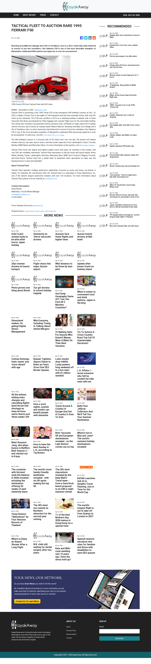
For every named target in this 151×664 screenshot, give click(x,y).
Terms (68, 633)
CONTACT (54, 15)
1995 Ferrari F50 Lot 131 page (55, 135)
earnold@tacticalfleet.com (21, 197)
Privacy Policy (72, 636)
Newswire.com (42, 110)
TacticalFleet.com (52, 181)
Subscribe (119, 644)
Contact (69, 644)
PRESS (43, 15)
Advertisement (72, 640)
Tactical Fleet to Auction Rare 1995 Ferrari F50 (43, 214)
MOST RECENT (29, 15)
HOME (16, 15)
